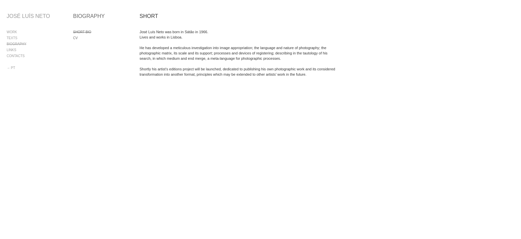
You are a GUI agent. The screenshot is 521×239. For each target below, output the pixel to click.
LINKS (11, 50)
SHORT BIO (82, 32)
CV (75, 38)
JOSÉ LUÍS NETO (28, 16)
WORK (12, 32)
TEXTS (12, 38)
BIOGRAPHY (16, 44)
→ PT (11, 68)
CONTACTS (16, 56)
